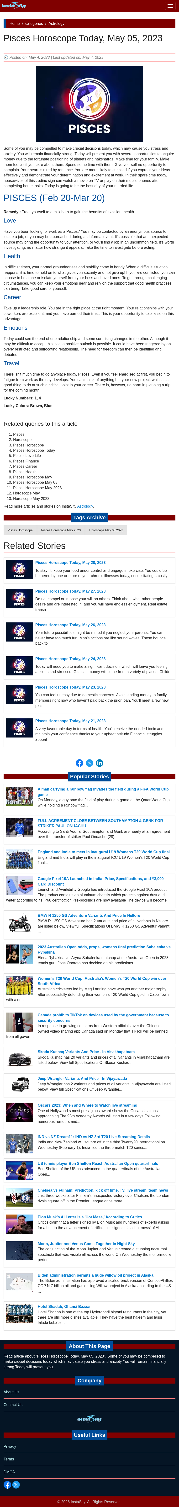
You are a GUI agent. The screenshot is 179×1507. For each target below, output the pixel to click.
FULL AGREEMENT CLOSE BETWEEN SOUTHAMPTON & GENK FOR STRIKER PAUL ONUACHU (100, 823)
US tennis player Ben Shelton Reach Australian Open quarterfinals (98, 1164)
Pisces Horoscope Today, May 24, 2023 (70, 659)
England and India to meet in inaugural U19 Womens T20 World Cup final (104, 852)
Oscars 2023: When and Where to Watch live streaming (87, 1105)
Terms (9, 1459)
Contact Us (13, 1405)
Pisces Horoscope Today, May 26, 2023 (70, 625)
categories (34, 23)
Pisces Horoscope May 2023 (61, 530)
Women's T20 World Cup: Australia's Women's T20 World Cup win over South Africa (102, 981)
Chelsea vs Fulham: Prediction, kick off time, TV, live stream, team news (103, 1190)
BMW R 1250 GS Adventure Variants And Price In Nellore (89, 915)
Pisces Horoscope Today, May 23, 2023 (70, 687)
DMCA (9, 1472)
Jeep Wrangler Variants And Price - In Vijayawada (82, 1079)
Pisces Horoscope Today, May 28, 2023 (70, 563)
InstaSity (78, 1502)
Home (15, 23)
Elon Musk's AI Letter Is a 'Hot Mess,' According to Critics (90, 1217)
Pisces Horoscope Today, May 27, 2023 (70, 591)
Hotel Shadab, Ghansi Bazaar (64, 1307)
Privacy (10, 1446)
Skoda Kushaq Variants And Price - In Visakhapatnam (86, 1052)
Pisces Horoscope (20, 530)
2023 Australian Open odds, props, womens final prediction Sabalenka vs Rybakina (104, 949)
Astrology (56, 23)
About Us (11, 1392)
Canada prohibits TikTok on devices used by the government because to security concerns (103, 1017)
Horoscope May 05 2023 (106, 530)
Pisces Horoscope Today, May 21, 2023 (70, 721)
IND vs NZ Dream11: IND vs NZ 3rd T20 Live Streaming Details (94, 1137)
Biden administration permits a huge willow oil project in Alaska (95, 1275)
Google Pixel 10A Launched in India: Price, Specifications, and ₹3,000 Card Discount (101, 881)
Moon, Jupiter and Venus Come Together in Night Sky (86, 1244)
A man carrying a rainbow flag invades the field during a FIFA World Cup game (103, 791)
